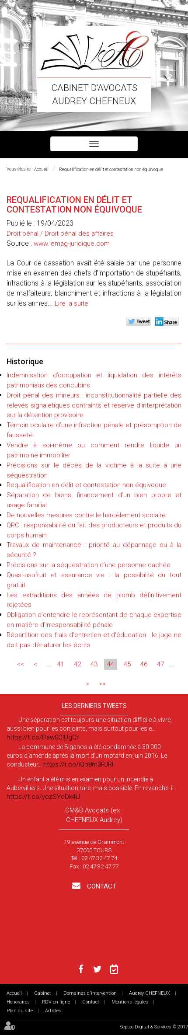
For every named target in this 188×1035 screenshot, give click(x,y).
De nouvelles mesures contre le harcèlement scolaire (86, 515)
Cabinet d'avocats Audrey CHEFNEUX (94, 94)
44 (110, 664)
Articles (53, 1011)
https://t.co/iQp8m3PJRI (78, 764)
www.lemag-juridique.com (72, 243)
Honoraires (18, 1002)
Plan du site (20, 1011)
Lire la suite (71, 303)
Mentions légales (129, 1002)
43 (94, 664)
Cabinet (42, 993)
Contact (100, 886)
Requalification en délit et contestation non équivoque (111, 169)
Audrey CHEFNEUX (149, 993)
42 (77, 664)
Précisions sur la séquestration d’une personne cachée (89, 565)
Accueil (41, 169)
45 (127, 664)
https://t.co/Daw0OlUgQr (43, 737)
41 (60, 664)
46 (143, 664)
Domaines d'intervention (90, 993)
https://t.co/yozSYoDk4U (43, 797)
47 (160, 664)
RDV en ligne (56, 1002)
